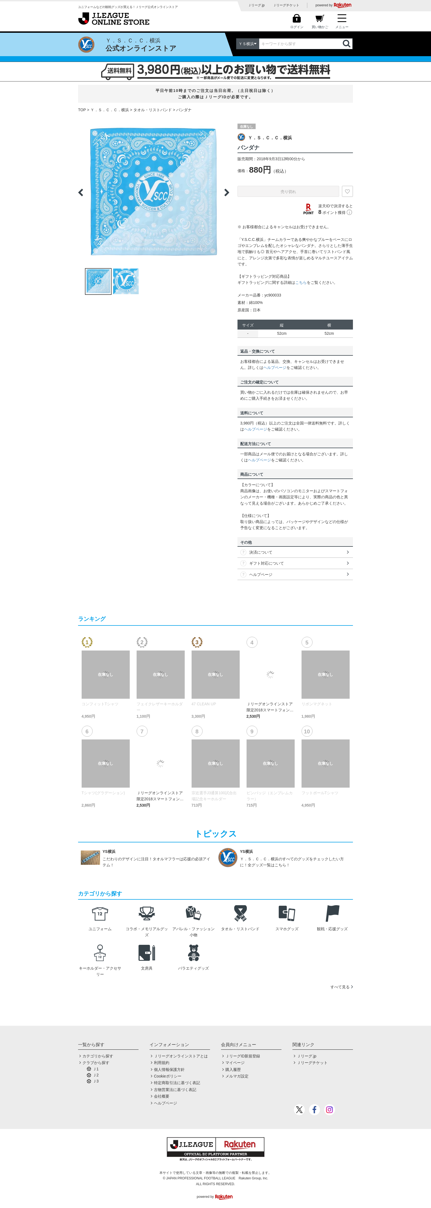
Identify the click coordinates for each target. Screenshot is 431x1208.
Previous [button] (80, 192)
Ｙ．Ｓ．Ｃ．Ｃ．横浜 (109, 110)
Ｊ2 (96, 1075)
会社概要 (161, 1096)
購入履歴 (233, 1069)
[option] (153, 192)
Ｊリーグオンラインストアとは (181, 1056)
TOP (82, 110)
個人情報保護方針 (169, 1069)
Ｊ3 (96, 1081)
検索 (347, 44)
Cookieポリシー (167, 1076)
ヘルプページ (274, 367)
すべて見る (340, 987)
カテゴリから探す (97, 1056)
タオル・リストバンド (152, 110)
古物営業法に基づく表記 (175, 1089)
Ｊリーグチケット (286, 5)
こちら (301, 282)
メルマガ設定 (236, 1076)
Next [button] (226, 192)
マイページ (235, 1062)
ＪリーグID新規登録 (242, 1056)
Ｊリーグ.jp (256, 5)
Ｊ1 (96, 1069)
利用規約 (161, 1062)
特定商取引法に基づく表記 (177, 1083)
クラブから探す (95, 1062)
